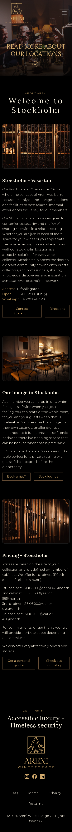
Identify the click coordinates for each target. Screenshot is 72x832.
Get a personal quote (19, 663)
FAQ (14, 793)
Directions (57, 309)
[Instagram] (27, 776)
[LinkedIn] (42, 776)
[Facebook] (34, 776)
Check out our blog (54, 663)
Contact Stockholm (22, 311)
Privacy (54, 793)
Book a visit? (16, 476)
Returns (35, 803)
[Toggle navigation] (64, 13)
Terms (33, 793)
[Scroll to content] (35, 64)
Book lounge (48, 476)
